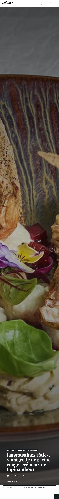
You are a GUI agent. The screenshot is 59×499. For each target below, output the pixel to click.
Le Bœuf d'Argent (22, 475)
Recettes (9, 487)
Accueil (3, 487)
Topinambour (32, 450)
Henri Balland (15, 475)
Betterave (11, 450)
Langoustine (21, 450)
